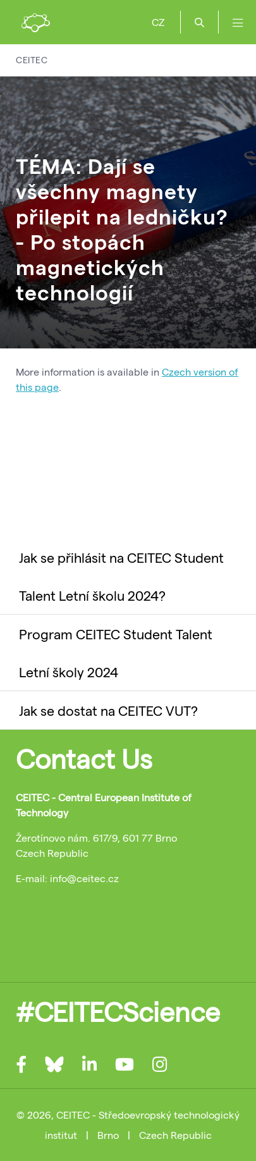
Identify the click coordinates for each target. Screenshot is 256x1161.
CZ (158, 22)
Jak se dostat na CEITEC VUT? (108, 710)
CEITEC (31, 59)
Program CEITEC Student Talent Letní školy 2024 (115, 652)
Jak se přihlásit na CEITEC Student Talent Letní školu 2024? (121, 576)
